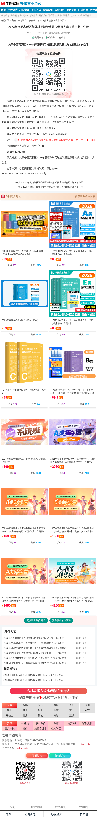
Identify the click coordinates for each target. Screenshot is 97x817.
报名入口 (36, 9)
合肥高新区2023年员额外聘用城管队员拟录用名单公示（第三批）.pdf (56, 139)
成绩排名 (60, 9)
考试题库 (33, 15)
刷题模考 (39, 37)
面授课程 (43, 15)
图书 (59, 15)
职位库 (73, 15)
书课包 (83, 814)
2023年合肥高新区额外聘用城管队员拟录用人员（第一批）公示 (33, 680)
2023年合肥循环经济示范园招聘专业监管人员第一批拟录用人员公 (35, 658)
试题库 (66, 15)
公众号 (51, 37)
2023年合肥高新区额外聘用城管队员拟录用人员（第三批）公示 (34, 638)
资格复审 (71, 9)
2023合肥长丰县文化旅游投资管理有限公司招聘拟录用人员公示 (53, 187)
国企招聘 (14, 15)
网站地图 (36, 807)
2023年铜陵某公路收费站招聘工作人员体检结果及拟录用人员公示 (35, 648)
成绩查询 (48, 9)
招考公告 (13, 9)
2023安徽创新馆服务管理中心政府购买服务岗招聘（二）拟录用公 (35, 653)
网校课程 (52, 15)
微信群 (62, 37)
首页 (3, 9)
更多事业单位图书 (85, 196)
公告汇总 (30, 814)
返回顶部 (85, 807)
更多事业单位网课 (61, 620)
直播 (80, 15)
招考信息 (5, 15)
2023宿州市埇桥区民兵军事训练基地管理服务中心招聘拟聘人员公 (35, 663)
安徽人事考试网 (10, 3)
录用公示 (59, 20)
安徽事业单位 (30, 4)
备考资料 (24, 15)
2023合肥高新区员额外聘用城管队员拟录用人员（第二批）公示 (33, 675)
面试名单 (83, 9)
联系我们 (60, 807)
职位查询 (24, 9)
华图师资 (87, 15)
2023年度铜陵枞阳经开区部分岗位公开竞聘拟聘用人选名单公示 (53, 182)
